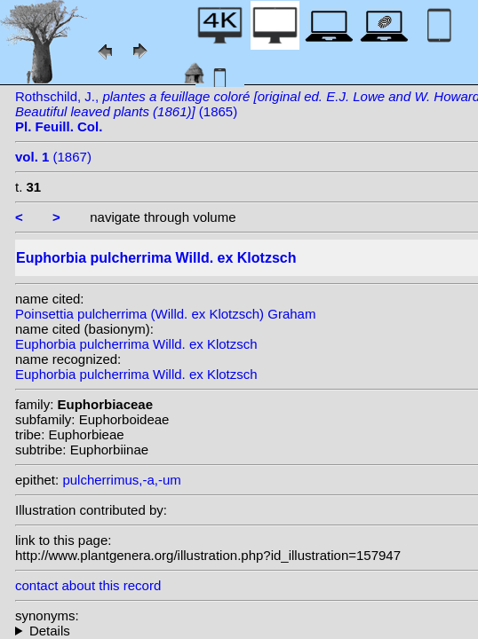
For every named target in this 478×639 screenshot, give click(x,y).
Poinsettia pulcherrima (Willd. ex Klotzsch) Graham (165, 313)
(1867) (53, 156)
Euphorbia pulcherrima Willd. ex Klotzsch (136, 343)
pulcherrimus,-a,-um (121, 479)
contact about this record (88, 585)
